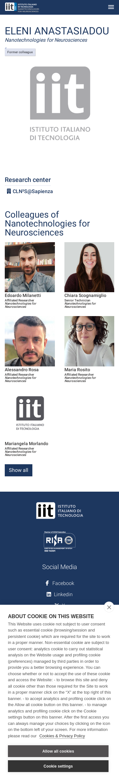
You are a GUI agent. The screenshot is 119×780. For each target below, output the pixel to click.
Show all (18, 470)
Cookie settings (58, 766)
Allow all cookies (58, 751)
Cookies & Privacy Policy (62, 735)
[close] (109, 607)
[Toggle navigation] (111, 7)
